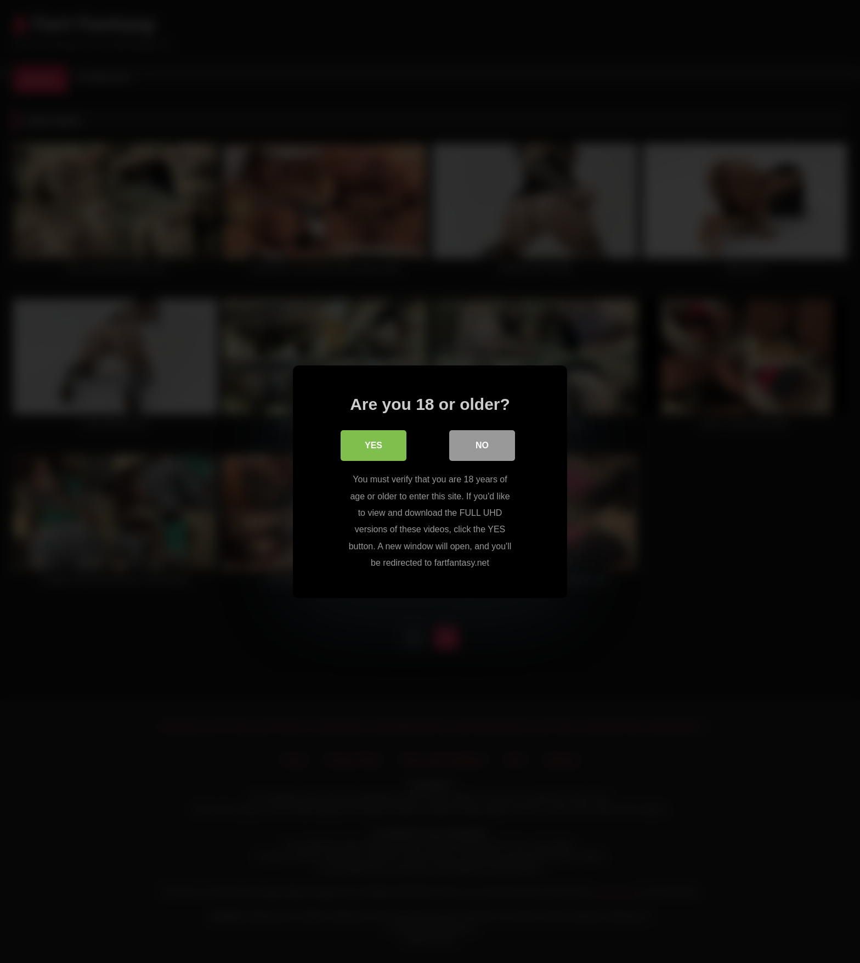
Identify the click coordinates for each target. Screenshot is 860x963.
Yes (373, 445)
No (482, 445)
